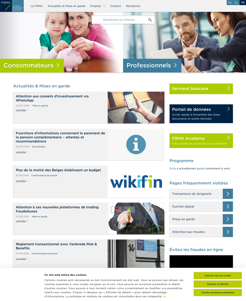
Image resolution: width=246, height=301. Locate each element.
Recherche (133, 6)
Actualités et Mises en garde (66, 6)
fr (242, 2)
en (230, 2)
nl (236, 2)
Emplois (98, 6)
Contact (115, 6)
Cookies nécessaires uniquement (217, 265)
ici (164, 269)
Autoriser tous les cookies (218, 248)
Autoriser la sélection (217, 256)
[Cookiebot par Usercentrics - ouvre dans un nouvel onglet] (22, 294)
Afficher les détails (56, 294)
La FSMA (37, 6)
